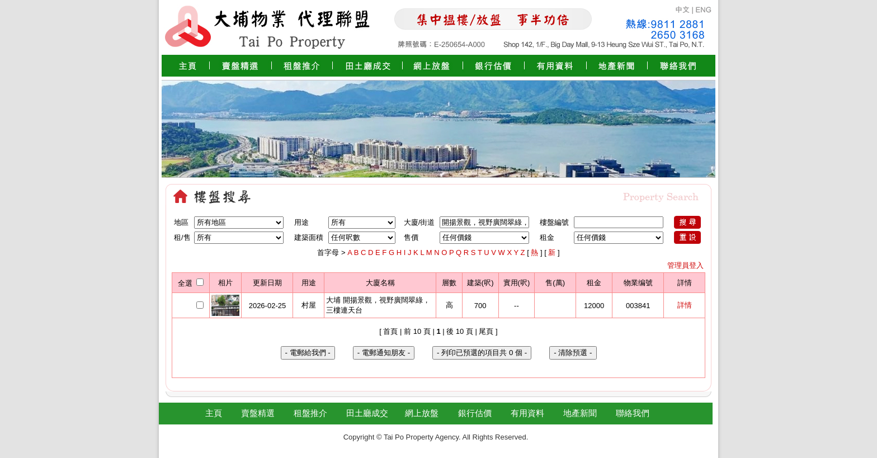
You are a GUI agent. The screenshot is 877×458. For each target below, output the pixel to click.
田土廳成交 (367, 413)
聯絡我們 (632, 413)
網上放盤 (421, 413)
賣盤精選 (258, 413)
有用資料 (527, 413)
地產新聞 (580, 413)
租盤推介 (310, 413)
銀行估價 (475, 413)
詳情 (684, 305)
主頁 (213, 413)
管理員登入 (685, 265)
